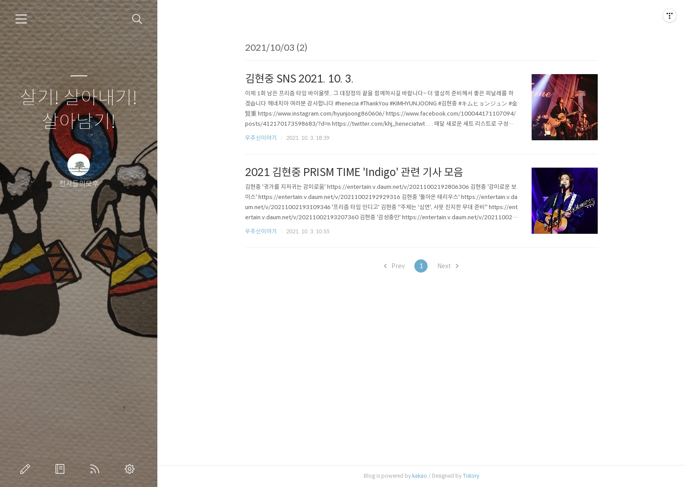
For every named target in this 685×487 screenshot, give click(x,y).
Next (447, 266)
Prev (394, 266)
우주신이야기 (261, 138)
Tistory (471, 475)
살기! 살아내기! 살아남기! (79, 110)
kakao (419, 475)
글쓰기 (26, 469)
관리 (131, 469)
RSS (96, 469)
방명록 (61, 469)
